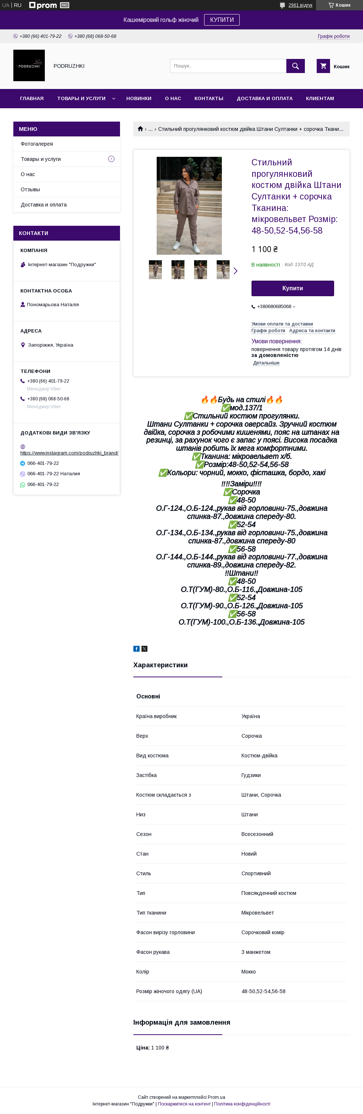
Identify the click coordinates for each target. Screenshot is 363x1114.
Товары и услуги (81, 98)
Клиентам (320, 98)
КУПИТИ (222, 20)
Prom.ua (216, 1097)
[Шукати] (295, 66)
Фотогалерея (37, 144)
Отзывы (30, 189)
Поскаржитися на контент (184, 1104)
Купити (293, 288)
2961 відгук (300, 5)
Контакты (208, 98)
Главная (32, 98)
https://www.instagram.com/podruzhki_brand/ (69, 453)
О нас (173, 98)
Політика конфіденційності (242, 1104)
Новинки (138, 98)
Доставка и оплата (265, 98)
